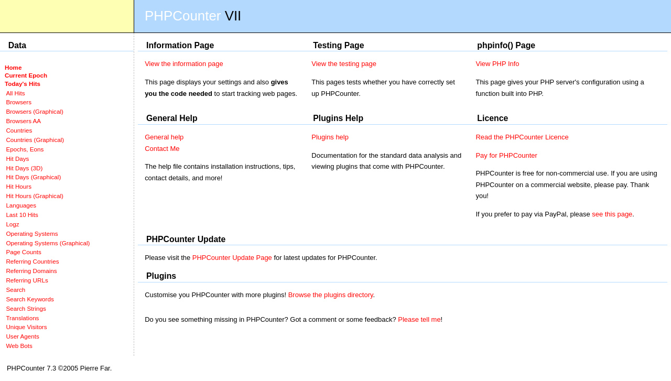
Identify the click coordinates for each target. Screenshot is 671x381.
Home (13, 67)
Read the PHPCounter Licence (521, 137)
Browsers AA (23, 120)
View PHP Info (497, 64)
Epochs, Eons (25, 149)
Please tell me (419, 319)
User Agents (22, 336)
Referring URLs (27, 280)
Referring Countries (32, 261)
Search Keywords (29, 299)
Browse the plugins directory (330, 295)
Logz (12, 224)
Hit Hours (18, 186)
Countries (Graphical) (35, 139)
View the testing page (343, 64)
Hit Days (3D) (24, 168)
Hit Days (17, 158)
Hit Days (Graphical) (33, 176)
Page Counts (23, 251)
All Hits (15, 93)
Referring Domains (31, 270)
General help (164, 137)
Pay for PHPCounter (506, 155)
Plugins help (330, 137)
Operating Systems (32, 233)
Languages (21, 205)
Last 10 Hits (22, 214)
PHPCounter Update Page (232, 258)
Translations (22, 317)
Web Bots (19, 345)
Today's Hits (22, 83)
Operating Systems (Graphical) (48, 243)
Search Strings (26, 308)
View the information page (184, 64)
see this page (612, 214)
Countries (19, 130)
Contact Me (162, 149)
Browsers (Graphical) (34, 111)
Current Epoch (26, 75)
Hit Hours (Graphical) (34, 195)
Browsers (18, 102)
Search (15, 289)
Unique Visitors (26, 326)
